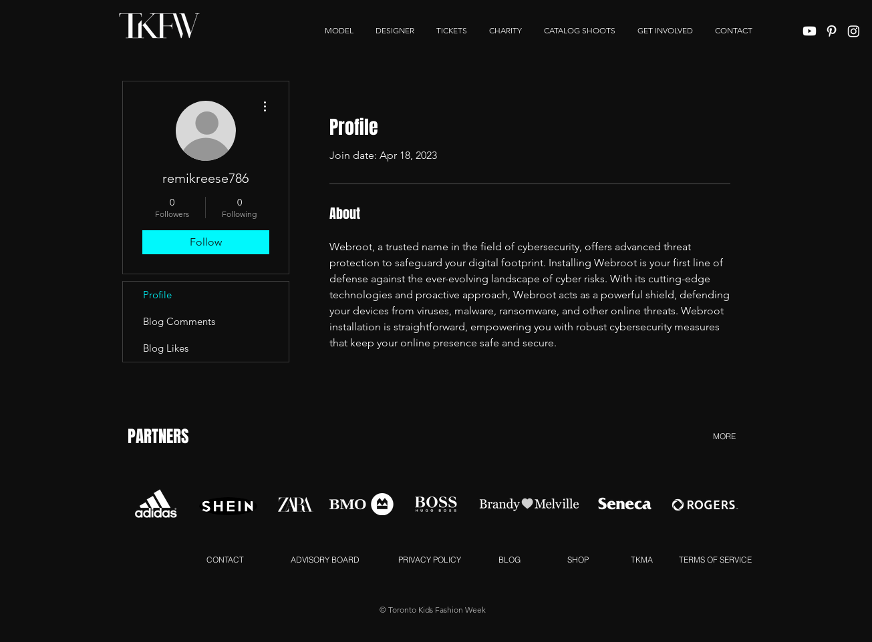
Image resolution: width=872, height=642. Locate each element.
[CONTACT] (225, 559)
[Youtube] (809, 31)
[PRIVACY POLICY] (430, 559)
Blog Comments (179, 321)
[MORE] (725, 435)
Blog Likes (165, 348)
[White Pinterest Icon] (831, 31)
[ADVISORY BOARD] (325, 559)
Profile (157, 294)
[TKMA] (642, 559)
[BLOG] (509, 559)
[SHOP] (578, 559)
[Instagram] (853, 31)
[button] (665, 31)
